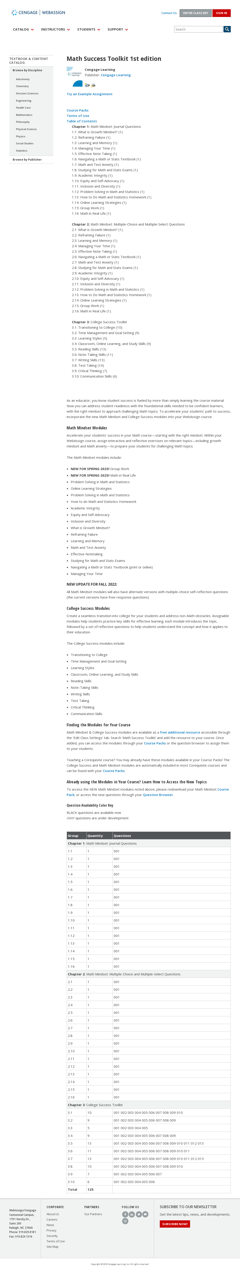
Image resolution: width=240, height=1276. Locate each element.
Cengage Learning (116, 75)
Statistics (21, 150)
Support (115, 29)
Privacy (51, 1230)
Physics (20, 136)
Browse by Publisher (27, 160)
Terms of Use (78, 115)
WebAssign (43, 12)
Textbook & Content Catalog (28, 61)
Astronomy (23, 79)
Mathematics (24, 114)
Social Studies (24, 143)
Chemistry (22, 86)
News (50, 1225)
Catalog (21, 29)
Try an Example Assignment (90, 94)
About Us (53, 1214)
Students (86, 29)
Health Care (23, 107)
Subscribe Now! (175, 1224)
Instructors (53, 29)
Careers (52, 1219)
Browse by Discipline (27, 70)
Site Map (53, 1247)
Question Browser (158, 794)
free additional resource (180, 732)
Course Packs (78, 110)
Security (52, 1236)
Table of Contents (82, 121)
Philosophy (23, 122)
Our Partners (93, 1214)
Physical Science (26, 129)
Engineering (23, 100)
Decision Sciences (27, 93)
